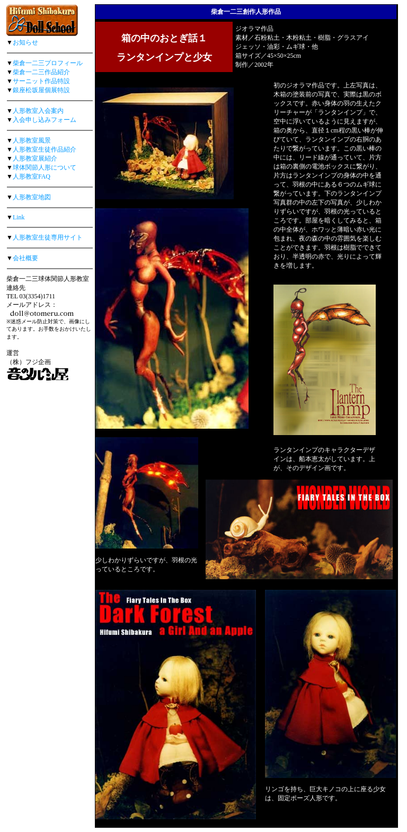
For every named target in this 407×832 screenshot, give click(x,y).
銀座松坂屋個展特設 (41, 90)
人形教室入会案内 (38, 110)
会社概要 (25, 258)
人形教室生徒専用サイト (48, 237)
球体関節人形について (44, 167)
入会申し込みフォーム (44, 119)
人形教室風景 (32, 140)
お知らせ (25, 42)
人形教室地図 (32, 197)
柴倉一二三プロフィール (48, 63)
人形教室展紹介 (35, 158)
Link (19, 217)
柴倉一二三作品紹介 (41, 72)
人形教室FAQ (31, 176)
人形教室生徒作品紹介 (44, 149)
